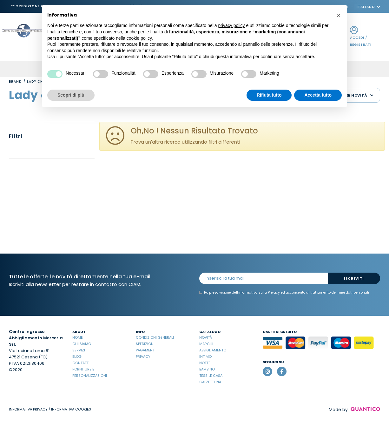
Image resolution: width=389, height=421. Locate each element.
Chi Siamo (81, 343)
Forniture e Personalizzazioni (89, 372)
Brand (15, 81)
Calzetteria (210, 381)
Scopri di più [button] (70, 95)
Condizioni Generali (155, 337)
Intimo (205, 356)
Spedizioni (145, 343)
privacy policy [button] (231, 25)
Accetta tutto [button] (318, 95)
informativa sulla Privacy (259, 292)
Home (77, 337)
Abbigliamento (212, 350)
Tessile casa (210, 375)
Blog (77, 356)
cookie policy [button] (139, 38)
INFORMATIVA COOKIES (71, 409)
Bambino (207, 369)
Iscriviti (354, 278)
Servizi (78, 350)
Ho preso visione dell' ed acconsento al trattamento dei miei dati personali (284, 292)
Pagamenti (145, 350)
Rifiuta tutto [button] (269, 95)
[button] (338, 15)
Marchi (206, 343)
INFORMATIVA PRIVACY (28, 409)
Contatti (80, 362)
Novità (205, 337)
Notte (204, 362)
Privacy (143, 356)
